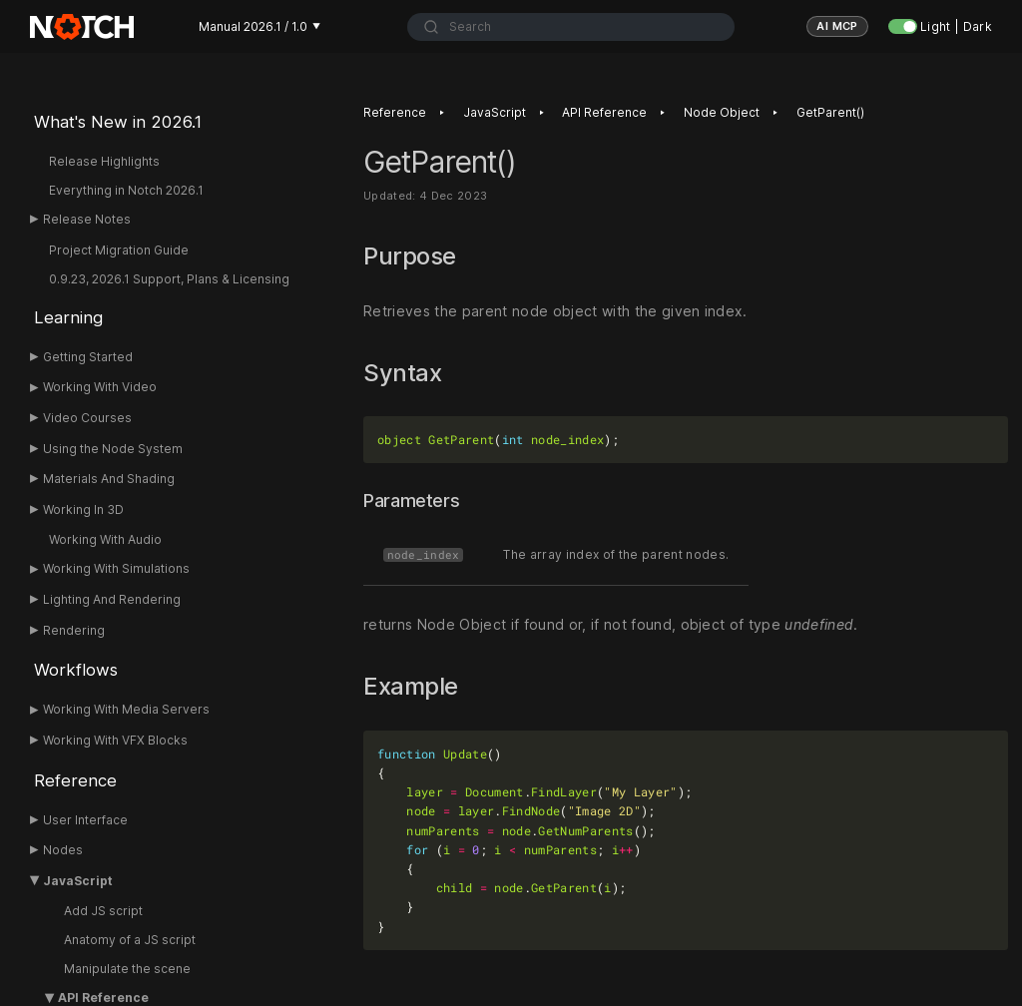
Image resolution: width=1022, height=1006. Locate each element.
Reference (75, 780)
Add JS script (103, 910)
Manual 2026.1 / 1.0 (259, 26)
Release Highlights (104, 161)
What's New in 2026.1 (118, 122)
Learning (68, 317)
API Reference (604, 112)
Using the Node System (113, 448)
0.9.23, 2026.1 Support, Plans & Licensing (169, 278)
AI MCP (837, 26)
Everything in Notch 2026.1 (126, 190)
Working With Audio (105, 539)
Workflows (76, 670)
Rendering (74, 630)
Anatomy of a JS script (130, 939)
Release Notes (87, 219)
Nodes (63, 849)
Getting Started (88, 356)
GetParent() (830, 112)
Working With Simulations (116, 568)
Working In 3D (83, 509)
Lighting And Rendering (112, 599)
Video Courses (87, 417)
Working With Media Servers (126, 709)
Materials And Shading (109, 478)
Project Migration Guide (119, 250)
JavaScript (78, 880)
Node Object (722, 112)
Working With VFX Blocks (115, 740)
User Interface (85, 819)
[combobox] (571, 27)
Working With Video (100, 386)
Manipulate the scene (127, 968)
